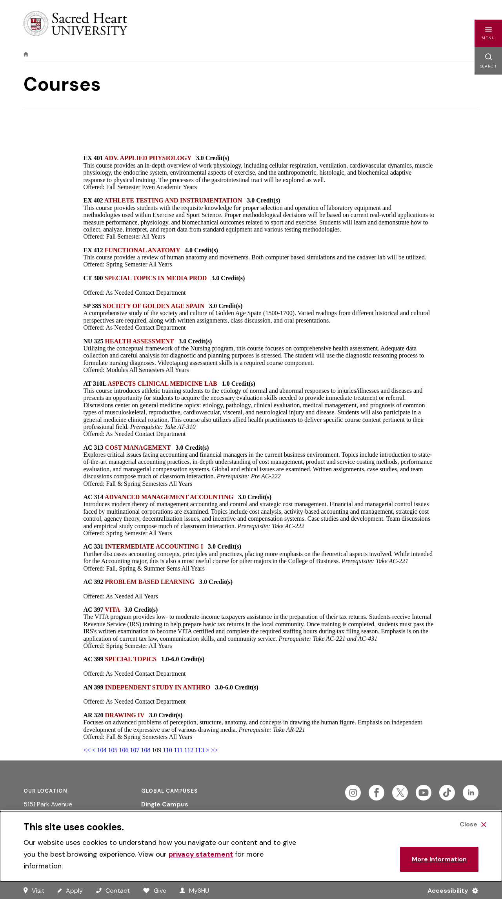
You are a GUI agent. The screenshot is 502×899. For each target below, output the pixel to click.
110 (167, 750)
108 (146, 750)
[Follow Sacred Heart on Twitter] (400, 793)
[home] (26, 54)
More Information (439, 859)
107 (135, 750)
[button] (488, 33)
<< (87, 750)
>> (214, 750)
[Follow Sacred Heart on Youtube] (424, 793)
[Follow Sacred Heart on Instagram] (353, 793)
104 (102, 750)
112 (188, 750)
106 (124, 750)
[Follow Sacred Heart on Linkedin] (471, 793)
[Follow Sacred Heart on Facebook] (376, 793)
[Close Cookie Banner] (473, 824)
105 (113, 750)
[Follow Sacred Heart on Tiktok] (447, 793)
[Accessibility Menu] (449, 890)
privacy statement (201, 854)
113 (199, 750)
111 (178, 750)
